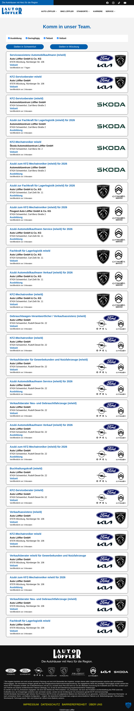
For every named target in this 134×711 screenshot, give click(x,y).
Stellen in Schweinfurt (25, 46)
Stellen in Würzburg (69, 46)
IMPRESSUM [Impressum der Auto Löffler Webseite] (31, 704)
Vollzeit (61, 38)
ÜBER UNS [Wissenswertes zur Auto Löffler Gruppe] (95, 704)
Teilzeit (48, 38)
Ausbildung (15, 38)
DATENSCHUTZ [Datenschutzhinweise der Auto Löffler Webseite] (50, 704)
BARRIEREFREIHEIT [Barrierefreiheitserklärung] (74, 704)
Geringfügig (33, 38)
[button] (128, 705)
